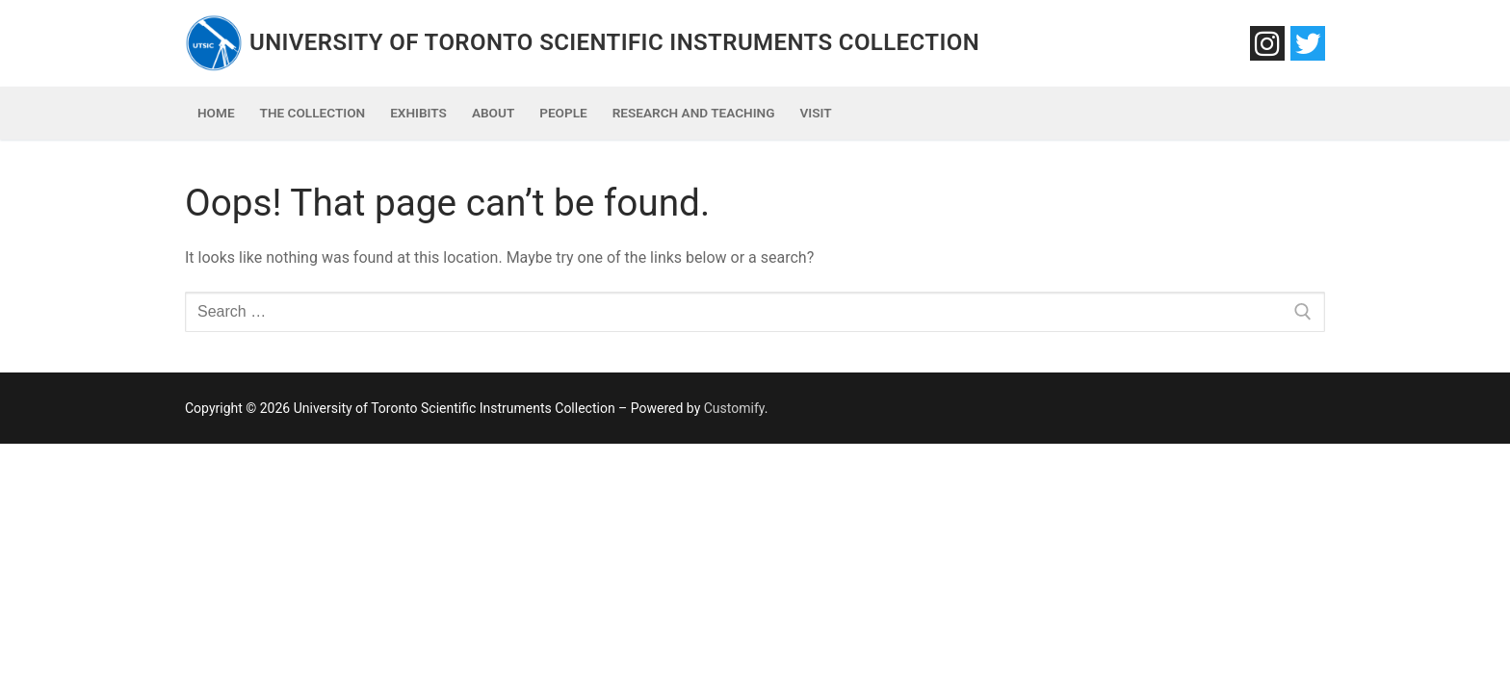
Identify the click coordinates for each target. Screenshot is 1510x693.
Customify (734, 408)
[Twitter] (1307, 43)
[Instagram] (1267, 43)
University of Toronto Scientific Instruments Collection (614, 42)
